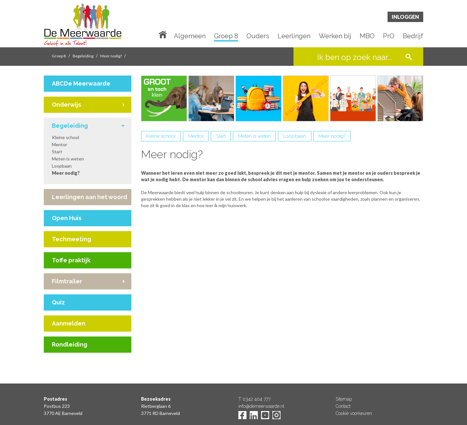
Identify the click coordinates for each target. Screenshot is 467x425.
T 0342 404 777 (254, 399)
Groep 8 (226, 36)
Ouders (257, 36)
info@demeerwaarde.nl (261, 406)
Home (164, 34)
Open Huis (66, 218)
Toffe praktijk (71, 260)
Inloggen (405, 17)
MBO (367, 36)
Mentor (59, 144)
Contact (343, 406)
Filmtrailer (67, 281)
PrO (388, 36)
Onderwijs (66, 104)
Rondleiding (69, 344)
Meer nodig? (111, 55)
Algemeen (190, 36)
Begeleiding (83, 55)
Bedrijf (413, 36)
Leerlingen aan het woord (89, 197)
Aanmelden (68, 323)
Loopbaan (62, 166)
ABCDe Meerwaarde (81, 83)
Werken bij (335, 36)
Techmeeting (71, 239)
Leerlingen (294, 36)
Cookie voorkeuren (354, 413)
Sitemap (344, 399)
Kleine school (65, 137)
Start (57, 151)
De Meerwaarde (83, 24)
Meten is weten (68, 158)
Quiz (58, 302)
